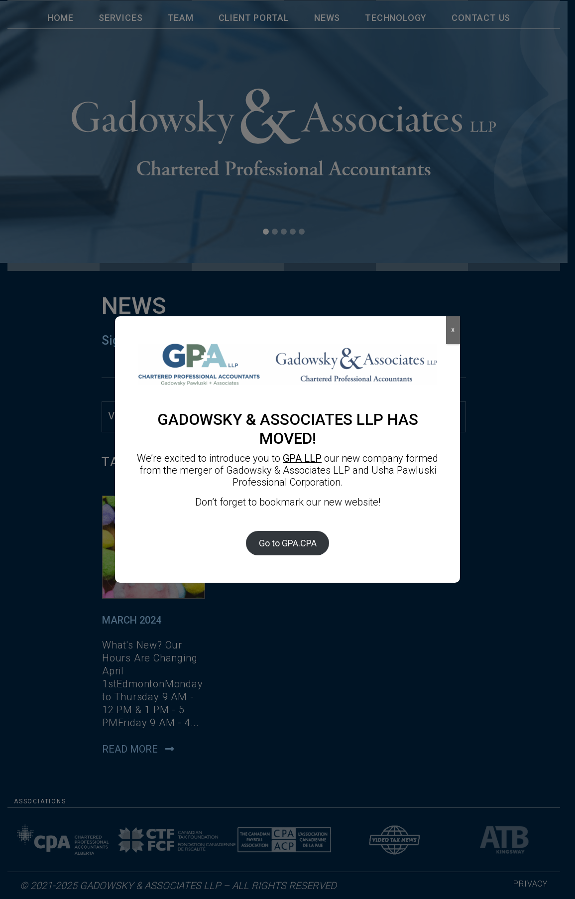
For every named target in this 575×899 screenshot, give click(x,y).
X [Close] (453, 330)
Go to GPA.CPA (288, 543)
